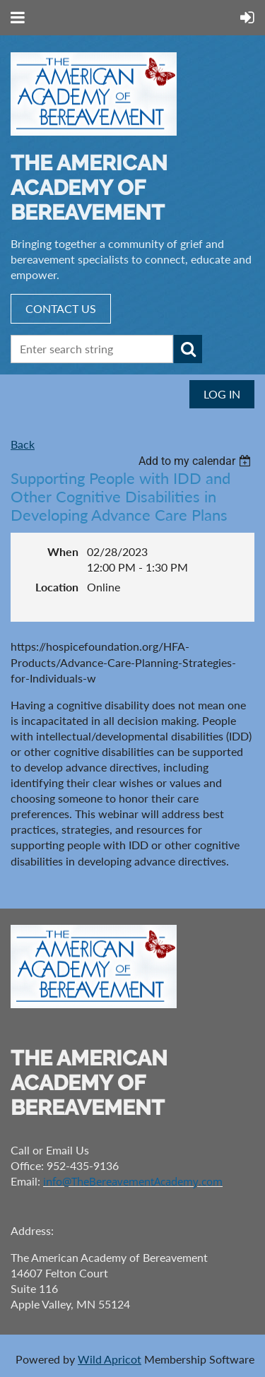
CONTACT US (60, 308)
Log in (222, 394)
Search (188, 349)
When (62, 551)
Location (56, 586)
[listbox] (196, 461)
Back (23, 444)
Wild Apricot (109, 1359)
